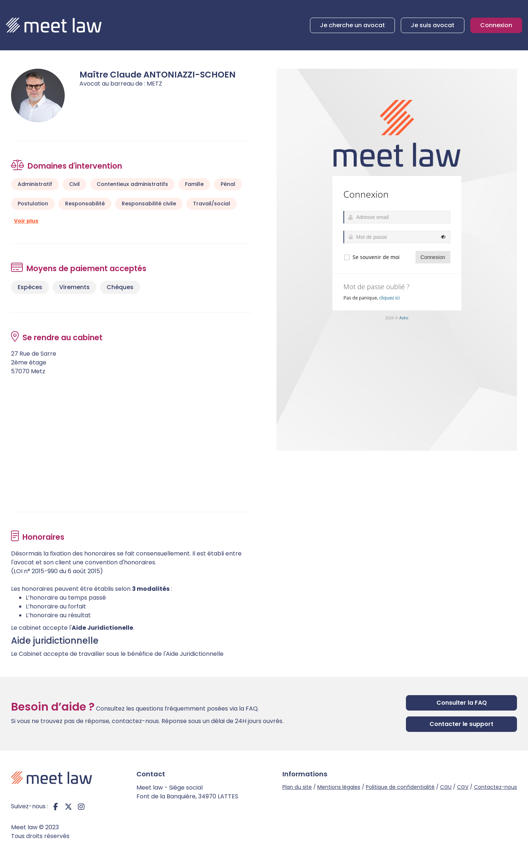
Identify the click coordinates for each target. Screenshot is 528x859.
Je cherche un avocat (352, 25)
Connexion (496, 25)
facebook (55, 806)
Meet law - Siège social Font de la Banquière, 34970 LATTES (187, 792)
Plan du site (297, 787)
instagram (81, 806)
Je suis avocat (432, 25)
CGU (446, 787)
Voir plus (26, 220)
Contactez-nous (495, 787)
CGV (462, 787)
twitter (68, 806)
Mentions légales (338, 787)
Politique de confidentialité (400, 787)
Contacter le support (461, 724)
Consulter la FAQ (461, 702)
